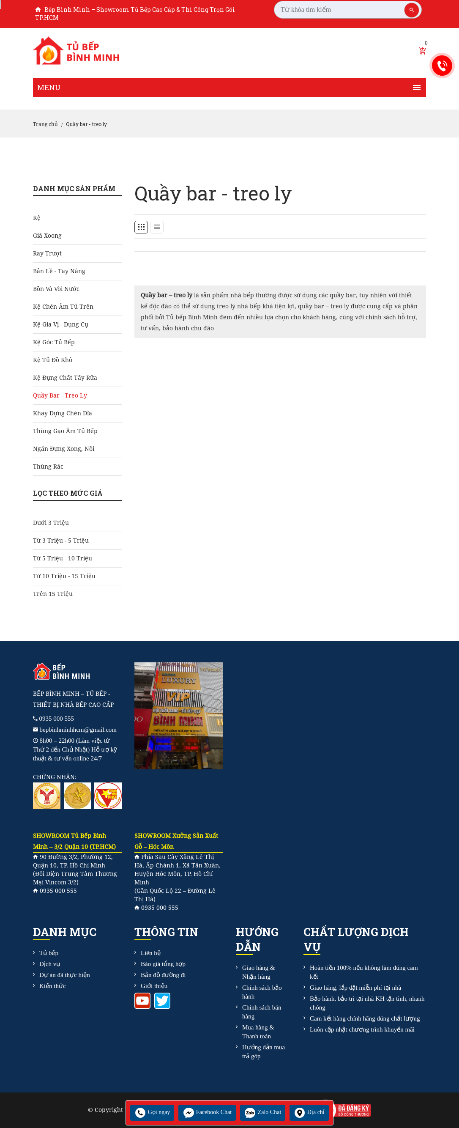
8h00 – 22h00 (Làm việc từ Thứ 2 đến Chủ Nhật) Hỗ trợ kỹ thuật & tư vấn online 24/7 (75, 749)
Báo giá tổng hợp (163, 964)
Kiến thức (52, 986)
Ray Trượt (47, 253)
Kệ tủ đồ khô (52, 360)
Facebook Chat (207, 1112)
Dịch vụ (49, 964)
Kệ (37, 217)
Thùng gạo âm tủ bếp (65, 431)
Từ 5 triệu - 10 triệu (62, 558)
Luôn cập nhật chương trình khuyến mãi (362, 1029)
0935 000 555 (56, 718)
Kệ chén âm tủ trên (63, 306)
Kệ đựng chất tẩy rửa (65, 377)
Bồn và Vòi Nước (56, 288)
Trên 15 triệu (53, 593)
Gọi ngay (152, 1112)
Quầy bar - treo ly (60, 395)
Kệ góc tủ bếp (54, 342)
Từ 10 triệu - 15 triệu (64, 576)
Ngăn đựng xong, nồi (63, 448)
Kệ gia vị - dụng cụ (60, 324)
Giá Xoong (47, 235)
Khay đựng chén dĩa (62, 413)
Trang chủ (45, 124)
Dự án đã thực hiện (64, 975)
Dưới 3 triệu (51, 522)
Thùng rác (48, 466)
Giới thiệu (154, 986)
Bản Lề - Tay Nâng (59, 271)
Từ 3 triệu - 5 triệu (61, 540)
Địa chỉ (309, 1112)
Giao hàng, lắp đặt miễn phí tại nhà (355, 987)
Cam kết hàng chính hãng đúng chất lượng (365, 1018)
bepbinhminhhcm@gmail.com (78, 729)
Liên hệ (151, 953)
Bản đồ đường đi (163, 975)
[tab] (141, 227)
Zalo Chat (262, 1112)
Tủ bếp (48, 953)
